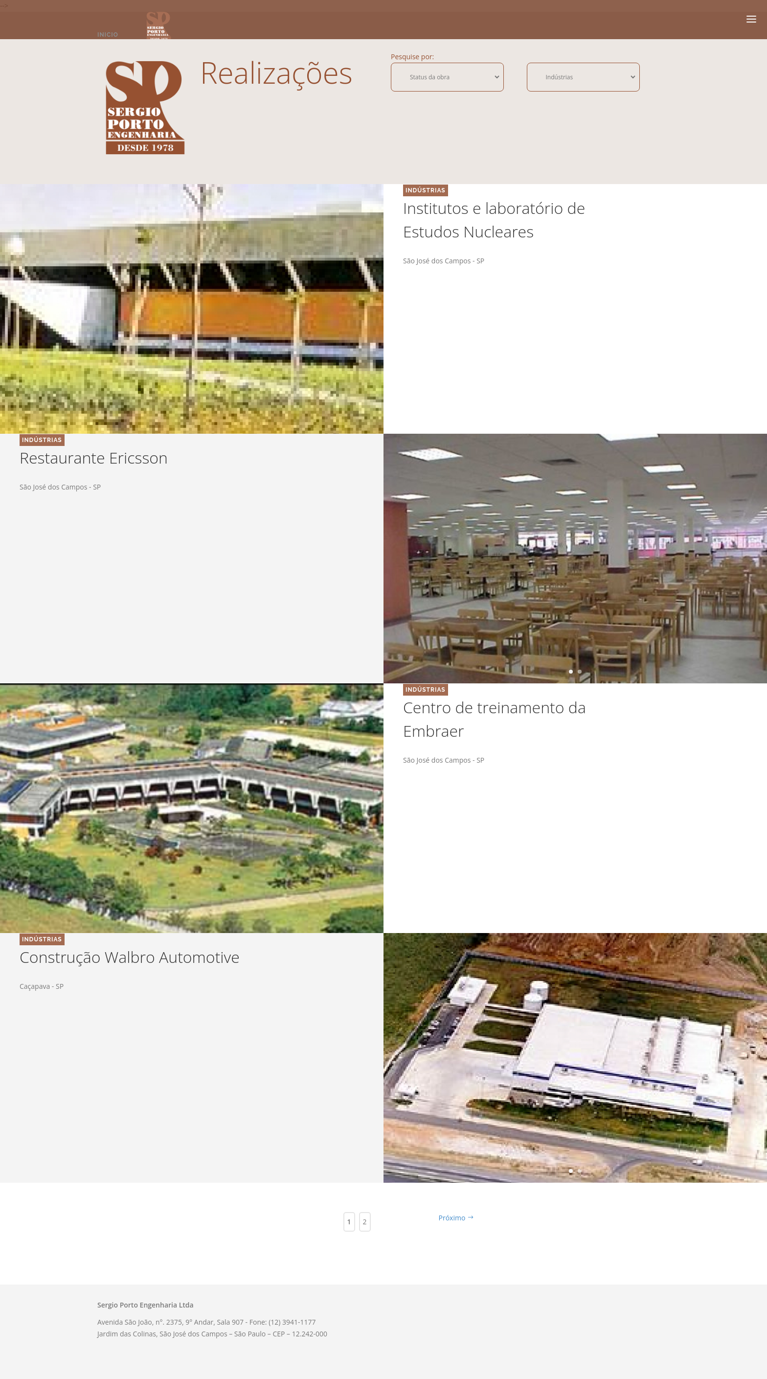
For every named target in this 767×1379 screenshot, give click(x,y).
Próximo (456, 1217)
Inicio (107, 34)
